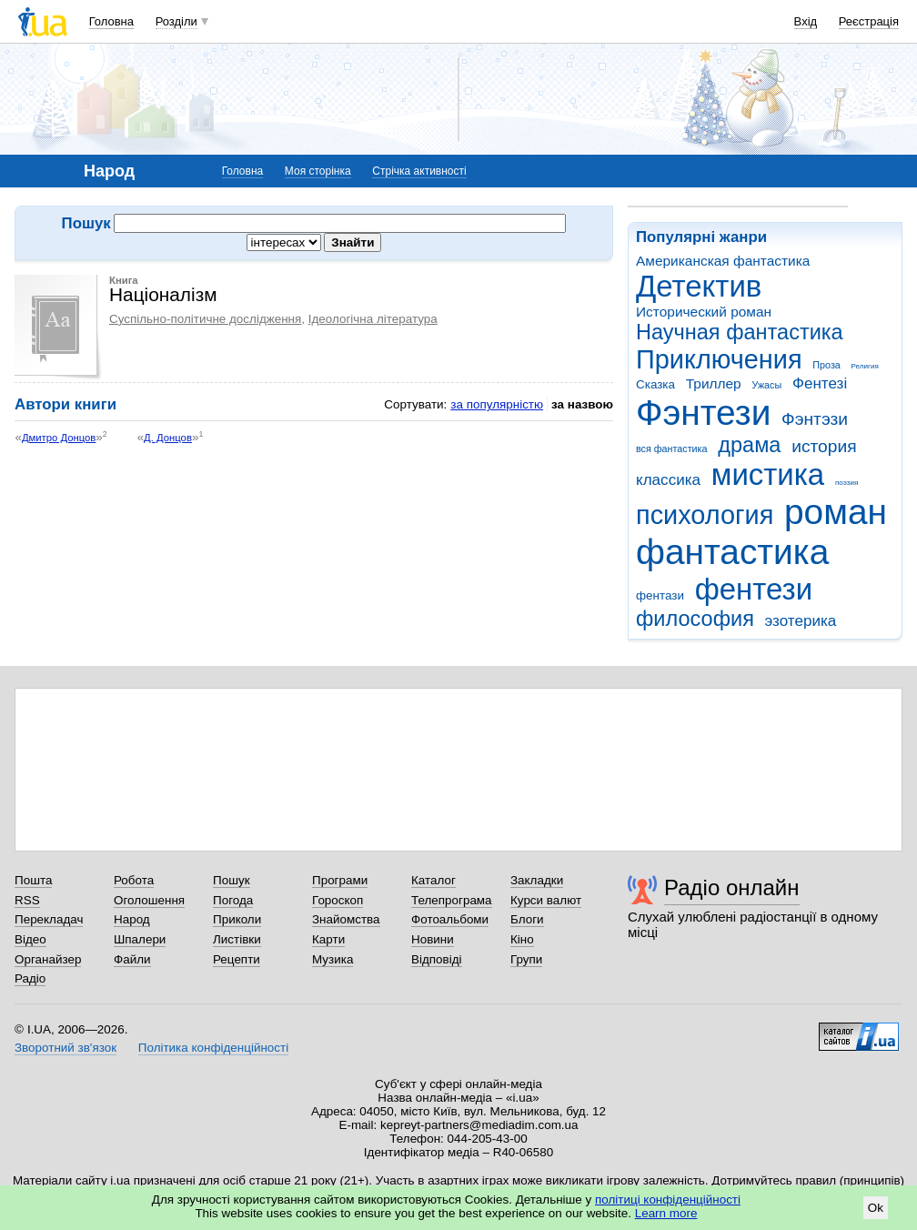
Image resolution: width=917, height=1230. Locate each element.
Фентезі (819, 383)
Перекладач (49, 919)
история (823, 446)
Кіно (522, 939)
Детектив (698, 286)
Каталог (433, 880)
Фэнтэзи (814, 418)
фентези (753, 589)
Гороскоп (337, 900)
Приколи (237, 919)
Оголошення (149, 900)
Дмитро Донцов (59, 437)
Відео (30, 939)
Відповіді (436, 959)
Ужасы (766, 384)
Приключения (719, 359)
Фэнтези (703, 412)
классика (668, 480)
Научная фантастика (739, 332)
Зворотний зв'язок (65, 1047)
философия (695, 618)
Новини (432, 939)
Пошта (33, 880)
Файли (132, 959)
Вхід (806, 21)
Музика (332, 959)
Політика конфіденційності (213, 1047)
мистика (767, 474)
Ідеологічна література (373, 319)
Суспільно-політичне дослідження (205, 319)
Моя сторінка (318, 171)
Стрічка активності (419, 171)
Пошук (231, 880)
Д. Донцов (168, 437)
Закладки (536, 880)
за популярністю (496, 404)
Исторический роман (703, 311)
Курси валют (545, 900)
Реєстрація (869, 21)
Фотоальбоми (450, 919)
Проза (826, 364)
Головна (111, 21)
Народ (132, 919)
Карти (328, 939)
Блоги (527, 919)
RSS (27, 900)
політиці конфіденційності (668, 1199)
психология (704, 514)
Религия (865, 366)
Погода (233, 900)
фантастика (732, 551)
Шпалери (140, 939)
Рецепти (236, 959)
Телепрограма (451, 900)
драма (749, 445)
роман (835, 511)
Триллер (713, 383)
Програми (340, 880)
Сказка (655, 384)
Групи (526, 959)
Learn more (666, 1213)
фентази (660, 595)
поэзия (846, 483)
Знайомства (346, 919)
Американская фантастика (723, 260)
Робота (134, 880)
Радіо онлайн (732, 887)
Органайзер (48, 959)
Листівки (237, 939)
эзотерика (801, 621)
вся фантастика (672, 448)
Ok (875, 1208)
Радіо (30, 978)
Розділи (176, 21)
